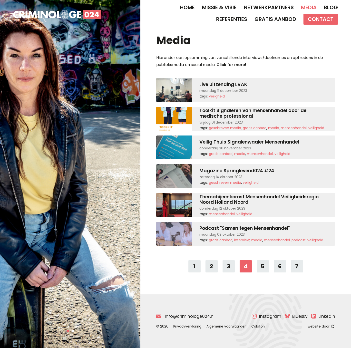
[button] (68, 331)
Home (187, 7)
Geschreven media (225, 128)
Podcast (299, 240)
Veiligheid (217, 96)
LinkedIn (323, 316)
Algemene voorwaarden (226, 326)
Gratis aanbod (275, 19)
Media (309, 7)
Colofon (258, 326)
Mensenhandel (294, 128)
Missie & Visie (219, 7)
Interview (242, 240)
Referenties (231, 19)
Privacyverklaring (187, 326)
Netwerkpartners (269, 7)
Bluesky (296, 316)
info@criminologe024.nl (185, 316)
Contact (320, 19)
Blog (331, 7)
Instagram (266, 316)
